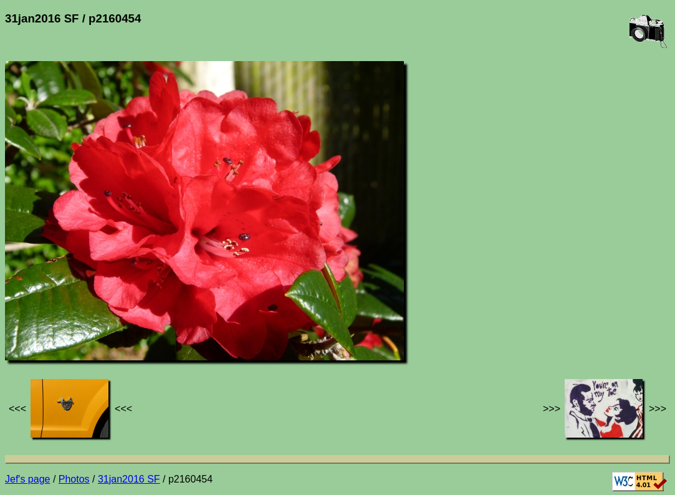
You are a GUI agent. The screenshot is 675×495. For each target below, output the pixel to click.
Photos (74, 479)
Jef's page (27, 479)
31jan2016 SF (129, 479)
